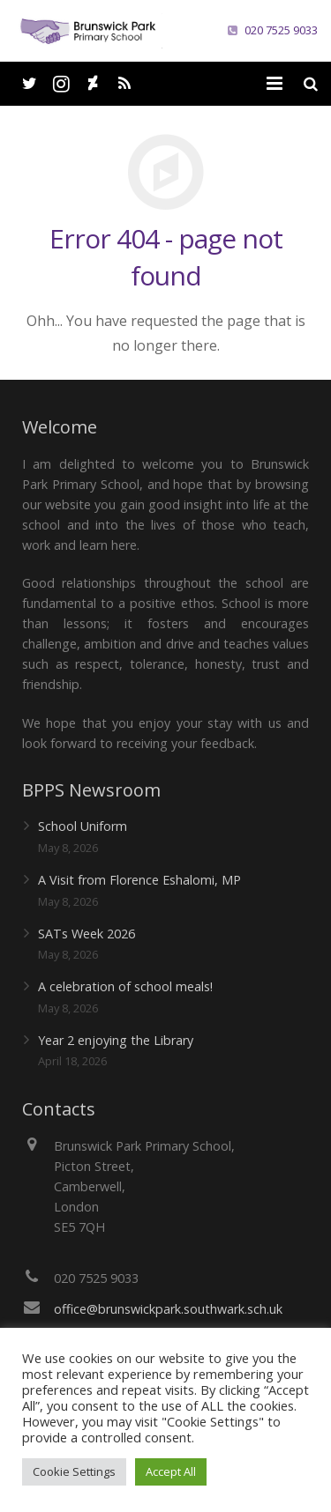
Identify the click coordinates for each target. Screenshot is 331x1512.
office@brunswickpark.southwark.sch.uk (168, 1309)
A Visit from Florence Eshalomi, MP (139, 879)
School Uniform (82, 826)
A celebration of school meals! (125, 986)
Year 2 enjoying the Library (115, 1040)
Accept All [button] (171, 1471)
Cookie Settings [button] (74, 1471)
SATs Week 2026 (86, 933)
